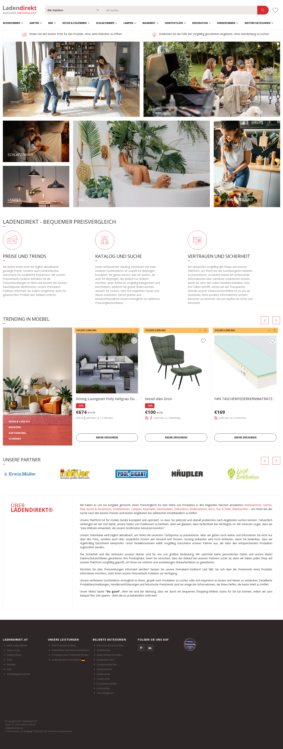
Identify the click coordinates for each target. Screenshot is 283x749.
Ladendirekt (21, 10)
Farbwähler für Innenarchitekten (70, 650)
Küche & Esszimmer (74, 23)
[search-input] (179, 10)
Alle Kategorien (105, 693)
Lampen (128, 23)
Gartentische (104, 669)
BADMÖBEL (15, 427)
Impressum (13, 650)
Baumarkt (149, 23)
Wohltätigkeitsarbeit (18, 674)
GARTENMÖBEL (17, 433)
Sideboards (103, 674)
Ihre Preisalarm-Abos (64, 645)
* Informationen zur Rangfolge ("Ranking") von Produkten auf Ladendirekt (38, 731)
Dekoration (200, 23)
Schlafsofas (103, 650)
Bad (50, 23)
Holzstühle (103, 688)
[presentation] (264, 320)
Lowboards (103, 678)
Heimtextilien (174, 23)
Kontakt (11, 664)
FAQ (9, 669)
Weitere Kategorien (257, 23)
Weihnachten (240, 509)
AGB (9, 659)
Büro (211, 509)
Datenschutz (14, 655)
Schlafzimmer (105, 23)
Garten (34, 23)
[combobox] (179, 10)
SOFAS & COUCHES (19, 421)
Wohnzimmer (11, 23)
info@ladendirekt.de (14, 728)
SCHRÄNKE (15, 438)
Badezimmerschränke (109, 655)
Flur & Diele (223, 509)
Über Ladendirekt (17, 645)
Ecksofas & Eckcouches (110, 645)
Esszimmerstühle (107, 683)
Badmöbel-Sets (105, 659)
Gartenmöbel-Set (107, 664)
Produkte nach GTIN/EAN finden (70, 655)
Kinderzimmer (226, 23)
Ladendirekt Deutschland (68, 659)
